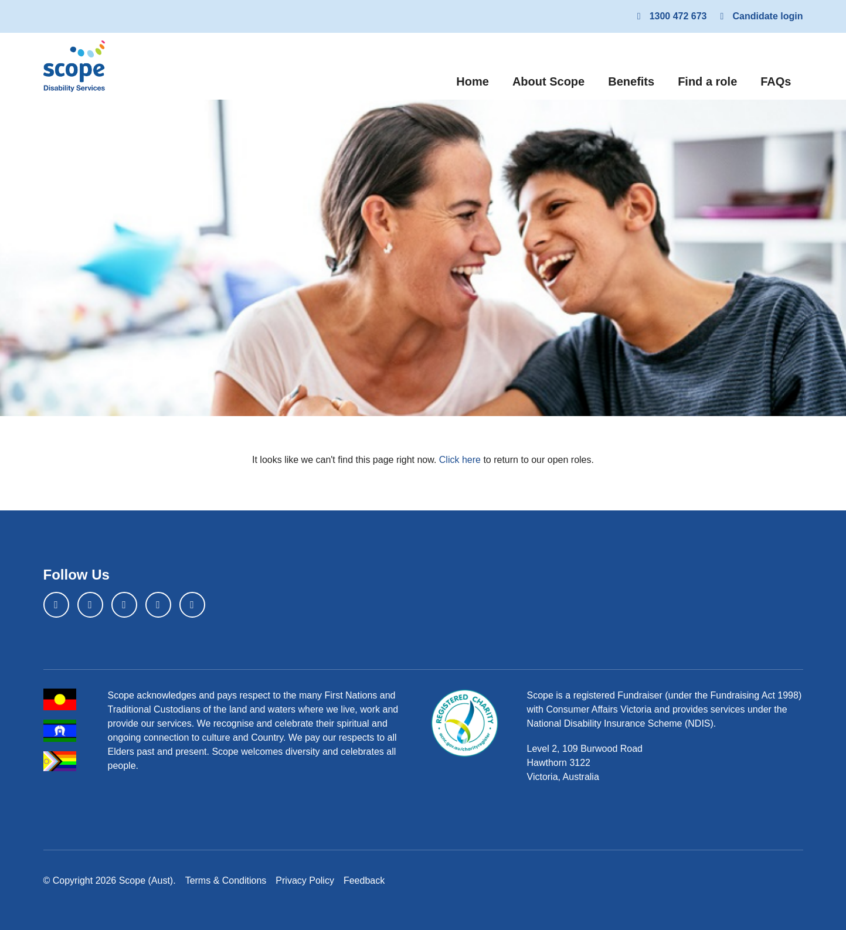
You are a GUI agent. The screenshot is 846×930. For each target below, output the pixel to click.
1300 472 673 (670, 16)
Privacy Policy (305, 880)
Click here (460, 460)
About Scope (548, 81)
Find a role (707, 81)
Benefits (631, 81)
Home (478, 80)
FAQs (775, 81)
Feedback (364, 880)
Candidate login (759, 16)
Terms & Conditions (226, 880)
